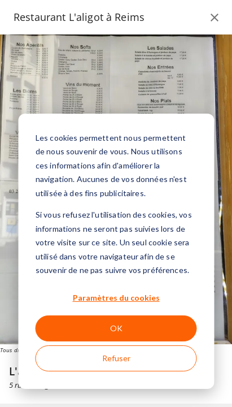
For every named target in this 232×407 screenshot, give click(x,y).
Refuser (116, 358)
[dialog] (116, 251)
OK (116, 328)
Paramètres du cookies (116, 297)
